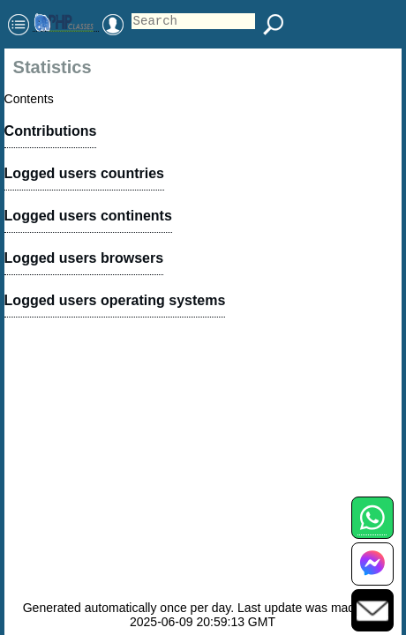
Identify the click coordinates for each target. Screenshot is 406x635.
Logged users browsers (84, 257)
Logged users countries (84, 173)
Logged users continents (88, 215)
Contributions (50, 130)
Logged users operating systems (115, 300)
